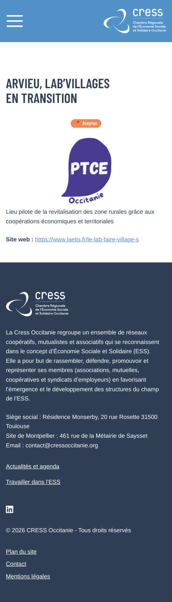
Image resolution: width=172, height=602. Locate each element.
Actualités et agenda (32, 467)
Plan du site (21, 552)
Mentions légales (28, 577)
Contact (16, 564)
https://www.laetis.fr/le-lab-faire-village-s (87, 240)
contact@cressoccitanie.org (61, 446)
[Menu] (15, 21)
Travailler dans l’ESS (33, 482)
